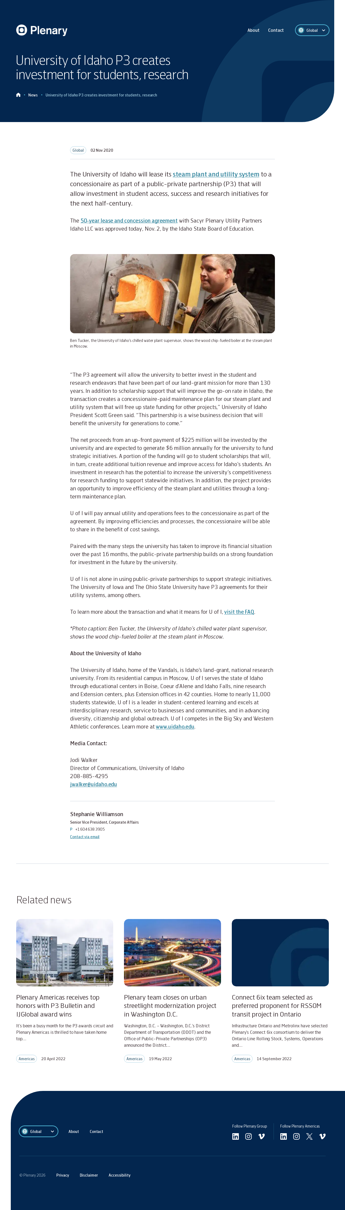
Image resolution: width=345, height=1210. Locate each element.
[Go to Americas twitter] (309, 1136)
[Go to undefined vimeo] (261, 1136)
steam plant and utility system (218, 173)
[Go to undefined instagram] (248, 1136)
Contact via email (85, 836)
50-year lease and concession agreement (130, 220)
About (253, 30)
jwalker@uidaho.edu (94, 784)
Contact (276, 30)
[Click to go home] (18, 95)
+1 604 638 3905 (90, 829)
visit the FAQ (240, 611)
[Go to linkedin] (235, 1136)
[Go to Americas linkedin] (283, 1136)
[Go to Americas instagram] (296, 1136)
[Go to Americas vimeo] (322, 1136)
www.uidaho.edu (175, 726)
